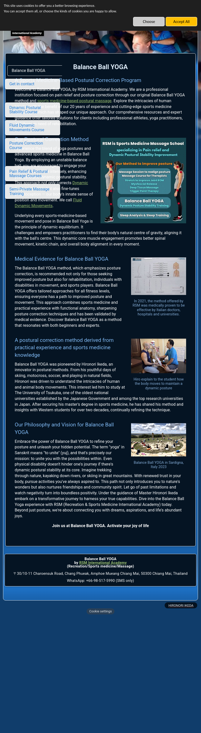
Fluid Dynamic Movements (153, 243)
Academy (118, 678)
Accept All (181, 21)
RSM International (94, 678)
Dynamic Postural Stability (152, 232)
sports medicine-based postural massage (131, 114)
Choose (149, 21)
